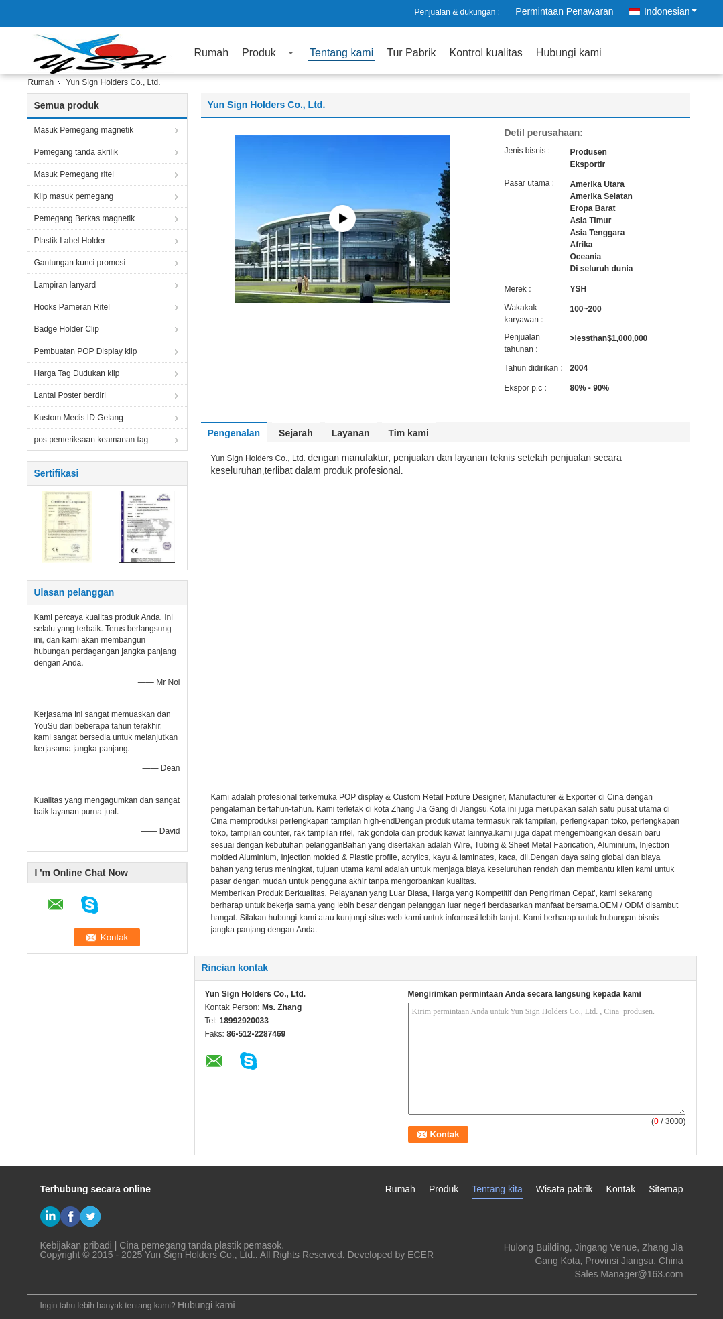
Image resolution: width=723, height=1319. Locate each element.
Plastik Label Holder (70, 240)
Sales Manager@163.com (628, 1274)
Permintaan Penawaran (564, 11)
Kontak (621, 1189)
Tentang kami (341, 52)
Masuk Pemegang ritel (74, 174)
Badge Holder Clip (66, 329)
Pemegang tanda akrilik (76, 152)
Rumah (211, 52)
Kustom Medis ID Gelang (78, 417)
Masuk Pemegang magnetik (84, 130)
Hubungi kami (569, 52)
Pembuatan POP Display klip (85, 351)
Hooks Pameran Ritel (72, 307)
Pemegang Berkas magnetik (84, 218)
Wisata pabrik (564, 1189)
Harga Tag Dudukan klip (77, 373)
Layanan (351, 433)
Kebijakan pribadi (76, 1245)
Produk (259, 52)
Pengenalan (234, 433)
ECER (420, 1254)
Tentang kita (497, 1189)
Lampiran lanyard (65, 285)
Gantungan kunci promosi (80, 262)
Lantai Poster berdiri (70, 395)
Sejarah (296, 433)
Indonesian (670, 11)
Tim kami (409, 433)
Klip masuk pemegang (74, 196)
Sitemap (666, 1189)
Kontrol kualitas (485, 52)
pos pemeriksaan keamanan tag (91, 439)
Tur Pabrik (411, 52)
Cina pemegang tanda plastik (180, 1245)
